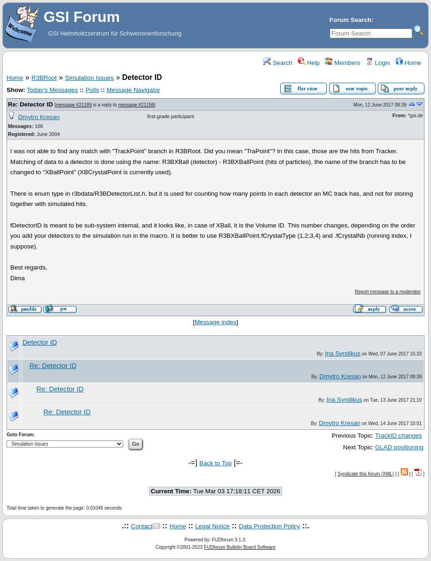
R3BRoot (44, 77)
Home (408, 62)
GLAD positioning (399, 447)
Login (378, 62)
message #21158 (136, 104)
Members (342, 62)
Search (277, 62)
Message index (216, 322)
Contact (141, 526)
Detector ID (39, 342)
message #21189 (74, 104)
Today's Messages (52, 89)
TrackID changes (398, 435)
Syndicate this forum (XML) (366, 473)
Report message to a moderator (388, 291)
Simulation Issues (89, 77)
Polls (92, 89)
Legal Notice (212, 526)
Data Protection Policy (269, 526)
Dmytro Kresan (39, 117)
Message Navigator (133, 89)
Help (309, 62)
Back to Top (215, 463)
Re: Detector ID (31, 104)
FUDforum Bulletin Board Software (240, 547)
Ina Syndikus (342, 353)
